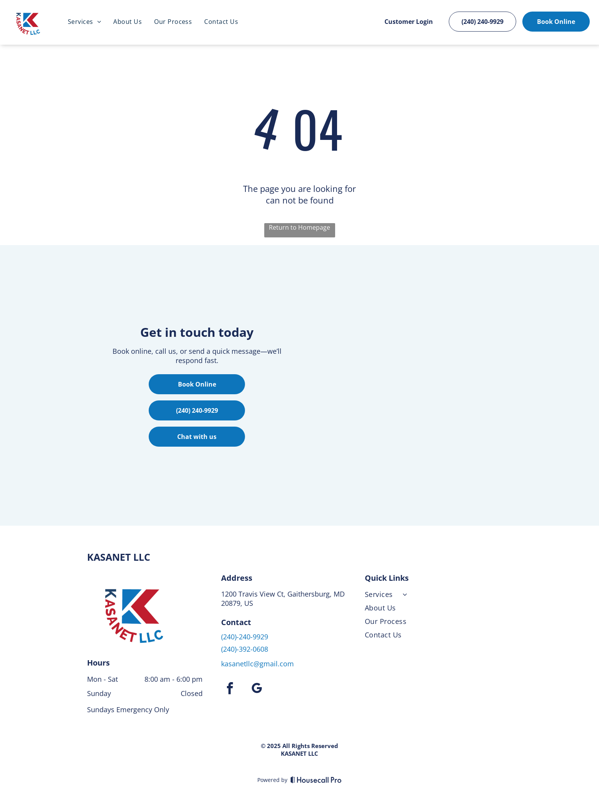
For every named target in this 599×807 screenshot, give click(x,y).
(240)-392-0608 (244, 647)
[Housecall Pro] (316, 778)
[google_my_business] (257, 688)
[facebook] (230, 688)
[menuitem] (84, 21)
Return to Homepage (299, 226)
